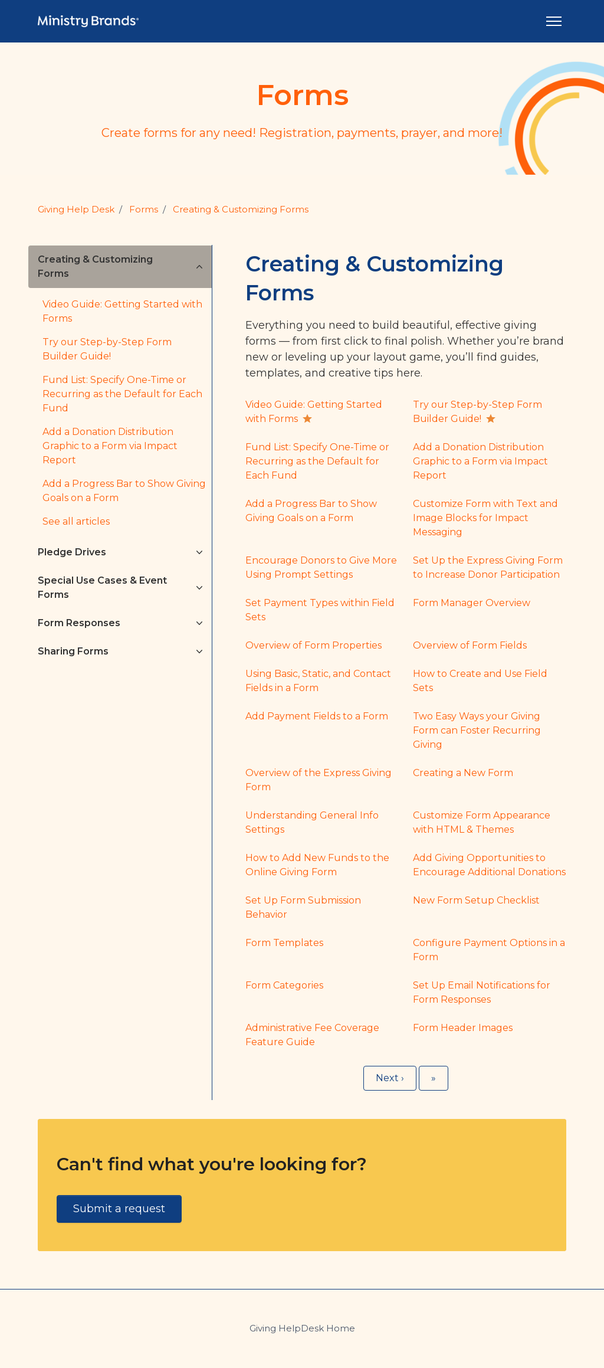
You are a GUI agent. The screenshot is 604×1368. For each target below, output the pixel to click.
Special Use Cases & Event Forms (102, 587)
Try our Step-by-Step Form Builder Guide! (107, 349)
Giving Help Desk (76, 209)
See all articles (76, 521)
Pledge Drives (72, 552)
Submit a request (119, 1208)
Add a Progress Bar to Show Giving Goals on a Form (124, 490)
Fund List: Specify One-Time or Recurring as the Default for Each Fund (122, 394)
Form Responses (79, 623)
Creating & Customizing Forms (240, 209)
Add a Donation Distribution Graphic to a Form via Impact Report (110, 446)
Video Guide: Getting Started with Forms (122, 311)
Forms (143, 209)
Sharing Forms (73, 651)
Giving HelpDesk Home (302, 1328)
